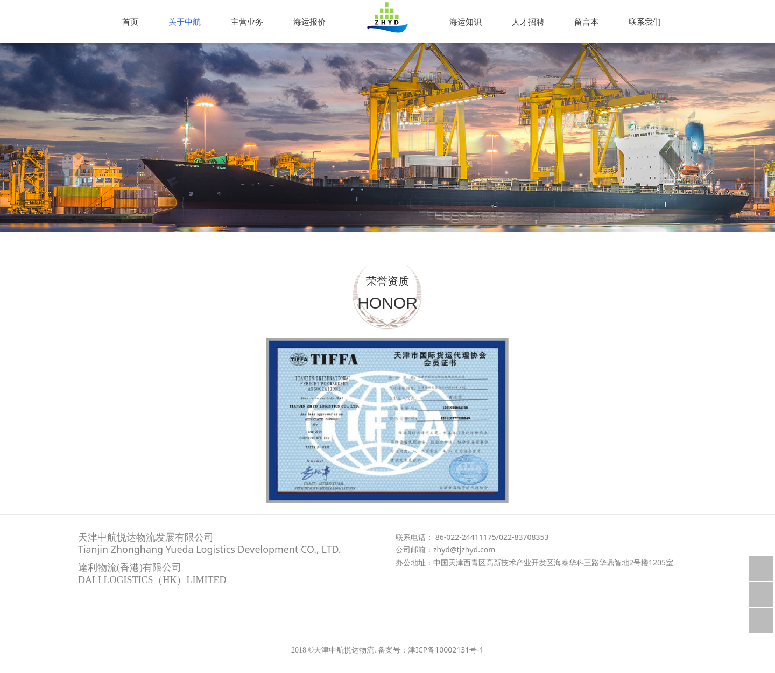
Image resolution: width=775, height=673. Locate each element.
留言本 (586, 21)
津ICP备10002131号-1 (446, 649)
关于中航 (184, 21)
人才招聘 (528, 21)
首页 (130, 21)
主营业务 (247, 21)
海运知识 (465, 21)
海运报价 (309, 21)
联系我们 (645, 21)
